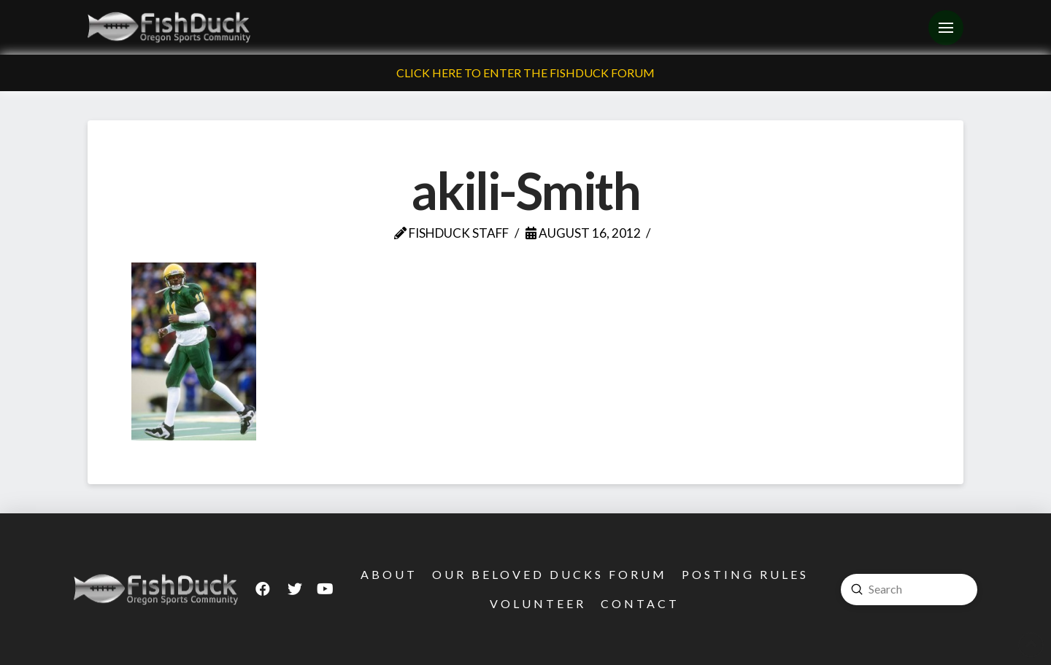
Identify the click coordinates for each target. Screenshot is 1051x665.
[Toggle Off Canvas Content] (945, 27)
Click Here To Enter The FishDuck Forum (525, 72)
